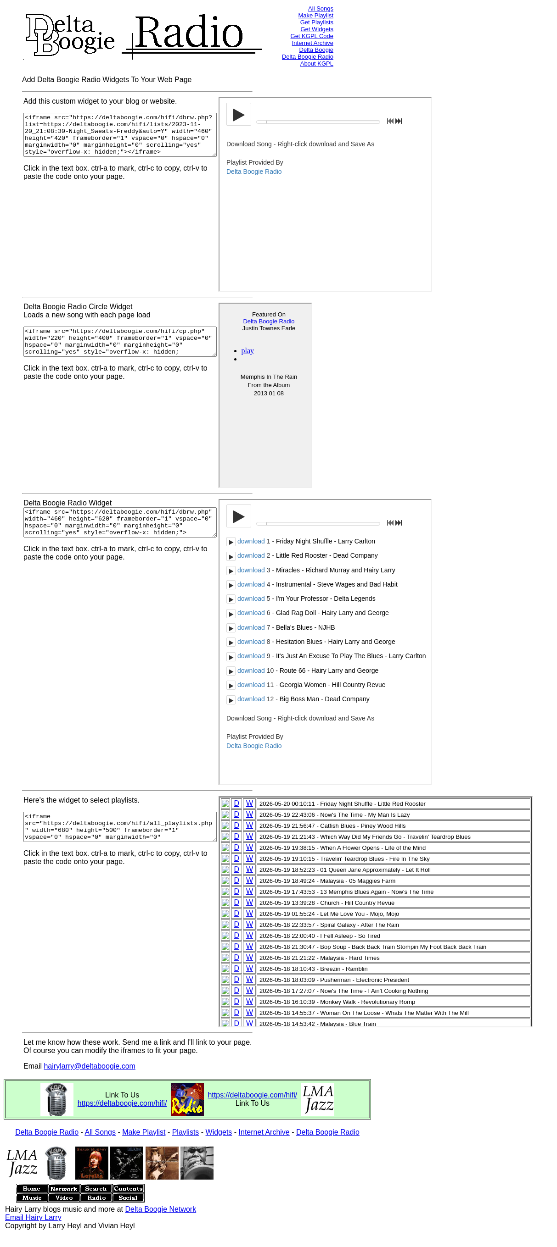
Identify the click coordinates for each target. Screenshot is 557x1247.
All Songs (320, 8)
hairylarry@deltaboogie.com (89, 1066)
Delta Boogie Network (160, 1209)
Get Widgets (316, 29)
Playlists (185, 1132)
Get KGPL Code (312, 36)
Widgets (219, 1132)
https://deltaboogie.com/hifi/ (122, 1103)
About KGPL (316, 63)
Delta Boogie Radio (307, 56)
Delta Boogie (316, 49)
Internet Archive (312, 42)
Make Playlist (315, 15)
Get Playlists (316, 22)
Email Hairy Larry (33, 1217)
